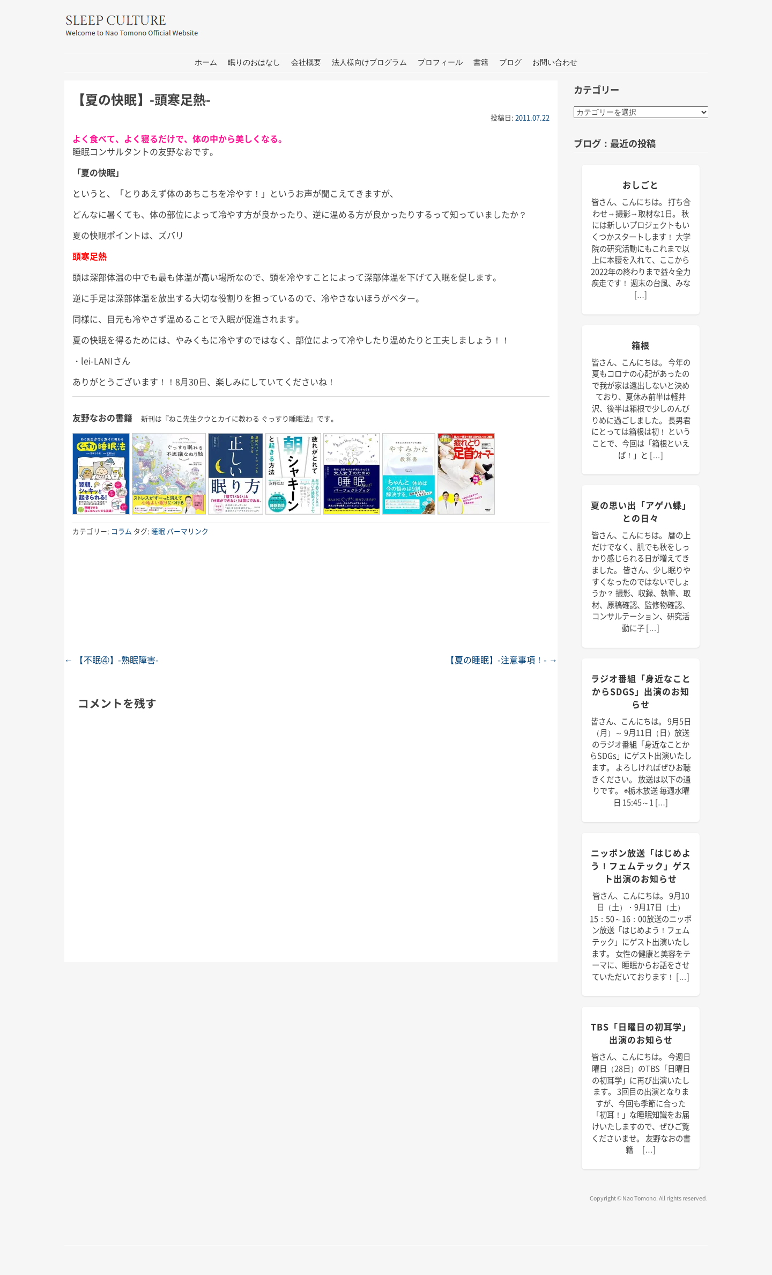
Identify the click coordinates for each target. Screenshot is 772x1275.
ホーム (206, 62)
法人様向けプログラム (369, 62)
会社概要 (306, 62)
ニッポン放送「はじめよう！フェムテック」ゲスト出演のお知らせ (641, 865)
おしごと (640, 184)
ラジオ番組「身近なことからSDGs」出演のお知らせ (641, 691)
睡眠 (158, 531)
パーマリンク (188, 531)
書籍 (480, 62)
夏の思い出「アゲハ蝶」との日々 (641, 511)
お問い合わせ (554, 62)
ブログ (510, 62)
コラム (121, 531)
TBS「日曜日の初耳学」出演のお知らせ (641, 1033)
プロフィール (440, 62)
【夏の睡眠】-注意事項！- (502, 659)
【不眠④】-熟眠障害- (111, 659)
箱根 (641, 345)
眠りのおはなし (254, 62)
